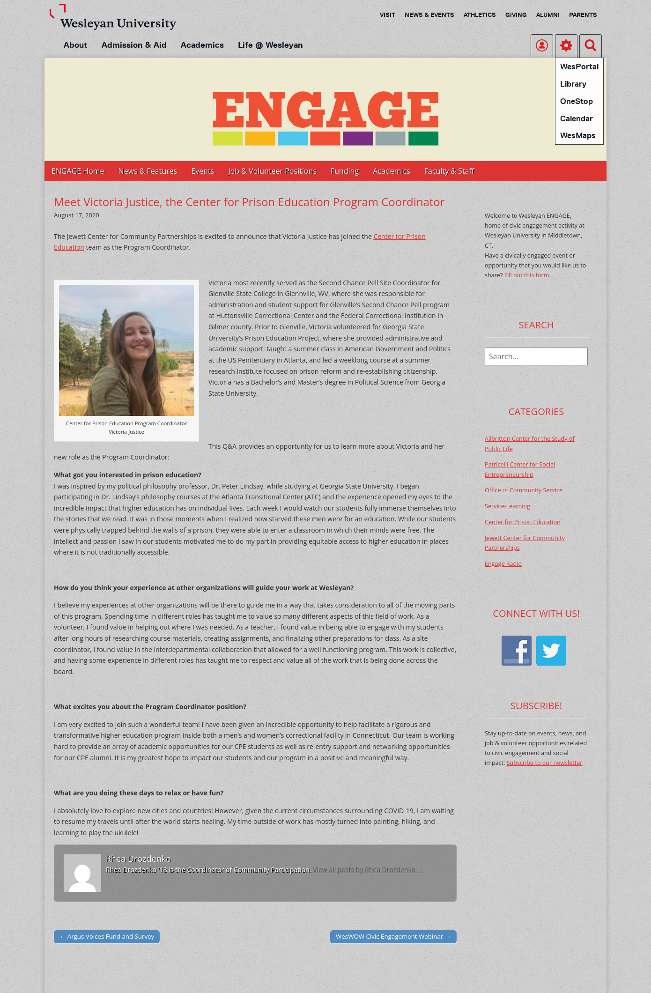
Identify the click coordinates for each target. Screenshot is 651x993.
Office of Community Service (523, 490)
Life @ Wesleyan (270, 45)
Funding (345, 171)
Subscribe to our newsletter (545, 763)
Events (202, 171)
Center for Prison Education (523, 522)
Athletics (480, 14)
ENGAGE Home (78, 171)
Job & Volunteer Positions (272, 171)
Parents (583, 14)
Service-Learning (507, 506)
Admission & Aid (134, 45)
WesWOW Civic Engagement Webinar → (393, 936)
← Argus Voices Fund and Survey (106, 936)
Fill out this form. (527, 275)
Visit (387, 14)
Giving (516, 14)
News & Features (148, 171)
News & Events (429, 14)
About (75, 45)
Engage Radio (503, 564)
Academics (202, 45)
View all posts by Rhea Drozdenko (368, 869)
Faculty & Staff (449, 171)
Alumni (548, 14)
